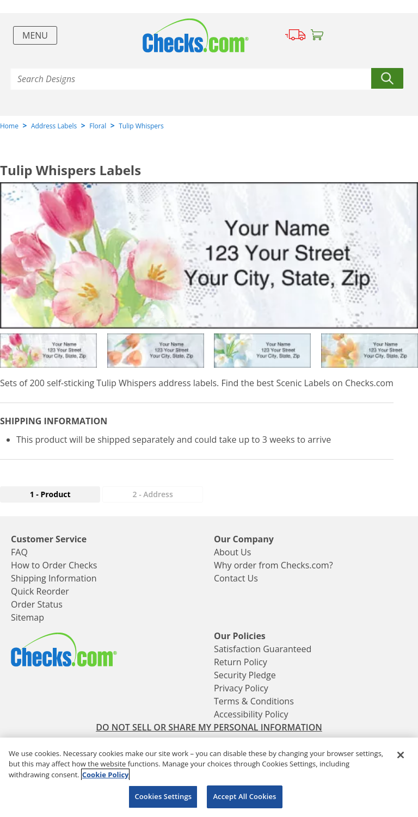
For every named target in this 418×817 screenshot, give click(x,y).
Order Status (37, 604)
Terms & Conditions (254, 701)
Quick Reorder (40, 591)
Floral (97, 126)
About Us (232, 552)
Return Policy (240, 662)
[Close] (401, 755)
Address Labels (54, 126)
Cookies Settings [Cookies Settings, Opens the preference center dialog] (163, 796)
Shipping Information (54, 578)
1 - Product (50, 494)
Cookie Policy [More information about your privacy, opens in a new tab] (105, 774)
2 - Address (153, 494)
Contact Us (236, 578)
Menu (35, 35)
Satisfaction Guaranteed (262, 649)
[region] (209, 777)
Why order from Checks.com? (273, 565)
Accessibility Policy (251, 714)
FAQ (19, 552)
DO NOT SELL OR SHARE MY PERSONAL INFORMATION (209, 727)
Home (9, 126)
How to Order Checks (54, 565)
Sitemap (27, 617)
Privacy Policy (241, 688)
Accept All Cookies (244, 796)
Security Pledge (245, 675)
